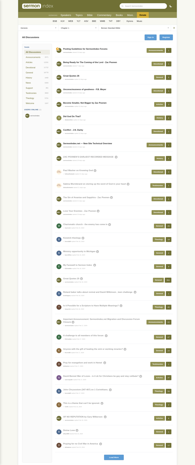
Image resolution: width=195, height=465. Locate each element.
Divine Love (69, 430)
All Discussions (33, 52)
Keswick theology (72, 238)
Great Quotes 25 (71, 278)
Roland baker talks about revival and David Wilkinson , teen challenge (98, 292)
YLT (78, 21)
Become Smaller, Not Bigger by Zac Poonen (85, 103)
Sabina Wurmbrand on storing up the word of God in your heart (94, 184)
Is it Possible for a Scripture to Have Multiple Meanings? (91, 305)
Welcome (37, 103)
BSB (55, 21)
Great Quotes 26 (71, 76)
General (37, 72)
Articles (37, 62)
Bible (90, 15)
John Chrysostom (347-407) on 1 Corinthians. (85, 389)
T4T (111, 21)
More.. (130, 15)
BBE (94, 21)
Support (37, 88)
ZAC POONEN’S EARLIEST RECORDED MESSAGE (88, 157)
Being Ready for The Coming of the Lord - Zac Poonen (90, 62)
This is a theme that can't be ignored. (81, 403)
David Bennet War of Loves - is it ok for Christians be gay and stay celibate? (101, 376)
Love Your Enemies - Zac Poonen (79, 211)
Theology (37, 98)
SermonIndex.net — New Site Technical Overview (87, 143)
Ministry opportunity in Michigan (79, 251)
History (37, 78)
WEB (70, 21)
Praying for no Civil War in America (80, 444)
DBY (118, 21)
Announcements (37, 57)
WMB (102, 21)
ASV (86, 21)
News (37, 83)
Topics (79, 15)
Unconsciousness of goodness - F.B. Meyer (84, 89)
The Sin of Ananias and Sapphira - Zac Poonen (86, 197)
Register (166, 37)
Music (139, 21)
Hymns (130, 21)
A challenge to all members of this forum (83, 335)
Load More (114, 457)
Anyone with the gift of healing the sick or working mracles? (93, 349)
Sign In (150, 37)
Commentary (104, 15)
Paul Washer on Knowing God (78, 170)
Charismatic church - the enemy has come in (85, 224)
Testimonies (37, 93)
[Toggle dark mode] (171, 6)
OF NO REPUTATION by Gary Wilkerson (83, 417)
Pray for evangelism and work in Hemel (83, 363)
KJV (63, 21)
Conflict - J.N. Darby (73, 130)
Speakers (66, 15)
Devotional (37, 67)
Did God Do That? (72, 116)
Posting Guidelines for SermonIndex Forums (85, 49)
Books (119, 15)
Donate (142, 15)
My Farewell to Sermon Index (78, 265)
